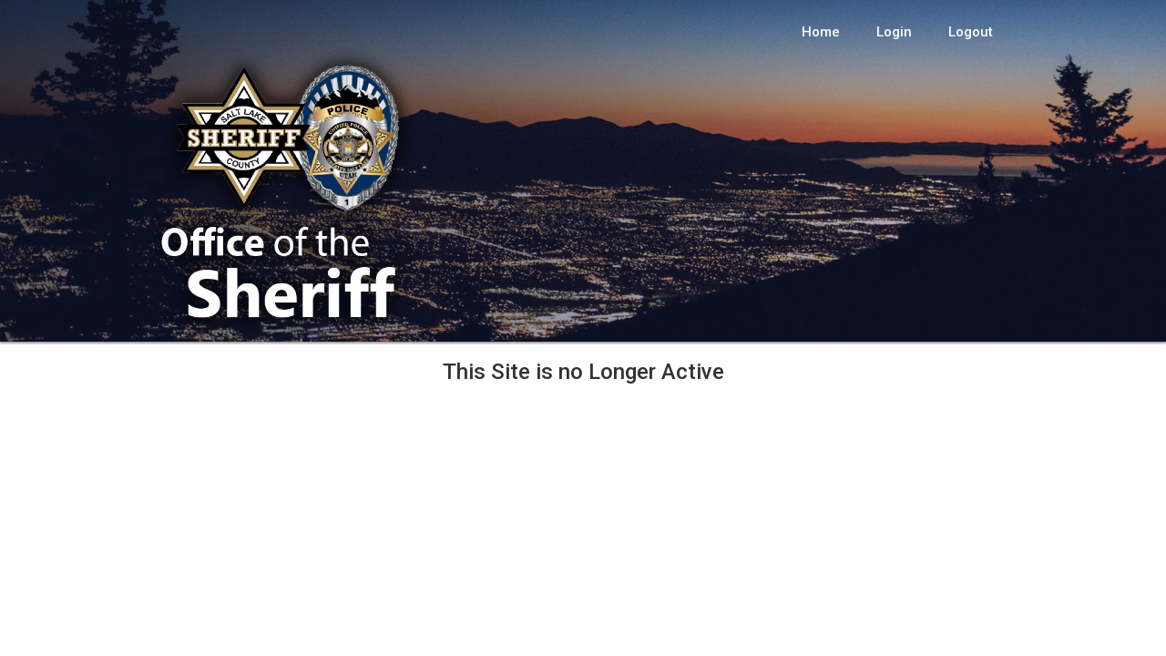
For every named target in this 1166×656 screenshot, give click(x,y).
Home (821, 32)
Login (894, 32)
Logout (970, 32)
